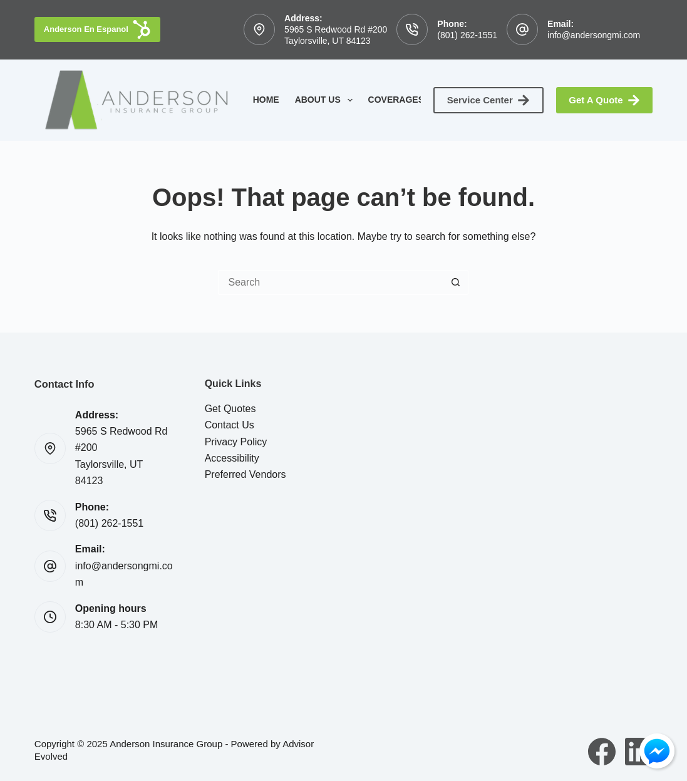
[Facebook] (602, 751)
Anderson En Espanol (98, 29)
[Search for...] (330, 282)
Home (266, 100)
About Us (326, 100)
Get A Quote (604, 100)
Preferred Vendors (245, 474)
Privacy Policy (236, 442)
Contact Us (229, 425)
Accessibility (232, 458)
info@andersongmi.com (593, 35)
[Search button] (455, 282)
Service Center (488, 100)
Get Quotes (230, 408)
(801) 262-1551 (467, 35)
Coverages (404, 100)
